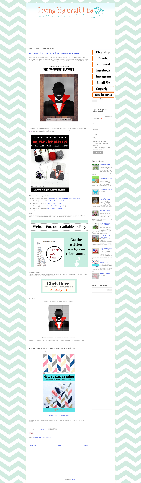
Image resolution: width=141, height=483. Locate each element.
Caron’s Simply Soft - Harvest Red (55, 201)
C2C (38, 437)
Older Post (85, 445)
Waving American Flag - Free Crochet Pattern (105, 249)
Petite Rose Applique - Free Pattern (105, 211)
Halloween (48, 437)
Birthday (95, 134)
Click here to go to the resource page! (59, 415)
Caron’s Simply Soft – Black (54, 203)
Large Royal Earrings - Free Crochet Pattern (105, 198)
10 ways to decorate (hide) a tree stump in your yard (105, 225)
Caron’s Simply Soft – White (54, 208)
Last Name (96, 129)
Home (59, 445)
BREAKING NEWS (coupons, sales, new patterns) (102, 148)
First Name (96, 124)
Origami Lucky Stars (104, 273)
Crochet (42, 437)
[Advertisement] (70, 31)
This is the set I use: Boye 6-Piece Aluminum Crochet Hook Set (63, 198)
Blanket (35, 437)
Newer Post (33, 445)
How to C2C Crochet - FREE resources (105, 261)
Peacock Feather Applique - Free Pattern (105, 177)
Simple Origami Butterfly (105, 189)
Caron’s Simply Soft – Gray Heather (56, 206)
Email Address (97, 118)
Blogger (74, 479)
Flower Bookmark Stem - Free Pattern (105, 236)
